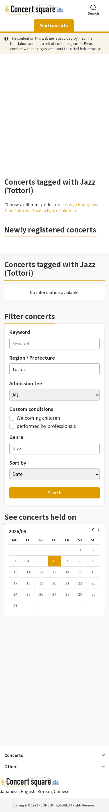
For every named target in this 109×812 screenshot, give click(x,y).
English (28, 791)
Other (10, 766)
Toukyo (69, 204)
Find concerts (54, 25)
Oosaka (38, 211)
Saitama (22, 211)
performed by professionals (42, 426)
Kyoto (52, 211)
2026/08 (17, 531)
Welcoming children (34, 418)
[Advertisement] (54, 116)
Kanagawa (88, 204)
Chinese (61, 791)
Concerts (13, 755)
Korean (44, 791)
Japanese (9, 791)
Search (93, 9)
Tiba (8, 211)
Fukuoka (67, 211)
